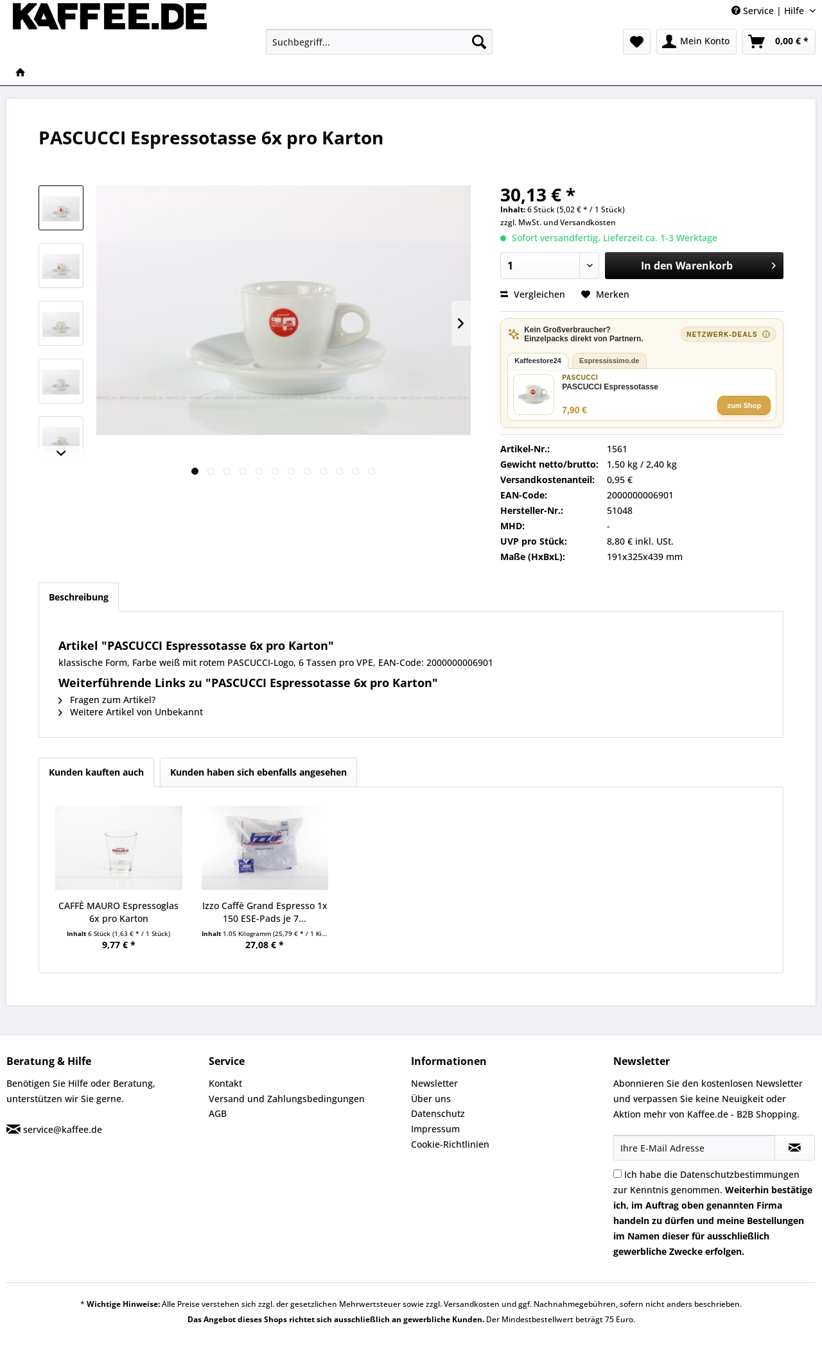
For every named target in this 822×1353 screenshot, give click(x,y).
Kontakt (225, 1083)
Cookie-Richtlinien (450, 1144)
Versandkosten (588, 222)
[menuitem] (379, 42)
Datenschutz (438, 1113)
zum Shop (744, 405)
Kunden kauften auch (96, 772)
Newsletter (434, 1083)
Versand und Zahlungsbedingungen (287, 1099)
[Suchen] (479, 42)
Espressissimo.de (609, 360)
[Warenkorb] (779, 42)
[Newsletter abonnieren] (794, 1148)
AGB (218, 1113)
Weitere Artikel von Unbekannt (130, 712)
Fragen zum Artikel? (106, 700)
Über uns (431, 1099)
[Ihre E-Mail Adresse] (694, 1148)
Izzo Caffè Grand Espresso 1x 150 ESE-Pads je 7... (265, 911)
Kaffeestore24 (537, 360)
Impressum (435, 1129)
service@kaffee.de (62, 1129)
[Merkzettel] (637, 42)
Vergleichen (532, 294)
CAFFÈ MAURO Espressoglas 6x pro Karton (118, 911)
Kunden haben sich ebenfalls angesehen (258, 772)
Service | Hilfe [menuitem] (769, 10)
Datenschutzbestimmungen (740, 1174)
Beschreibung (79, 597)
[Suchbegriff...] (379, 42)
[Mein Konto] (696, 42)
